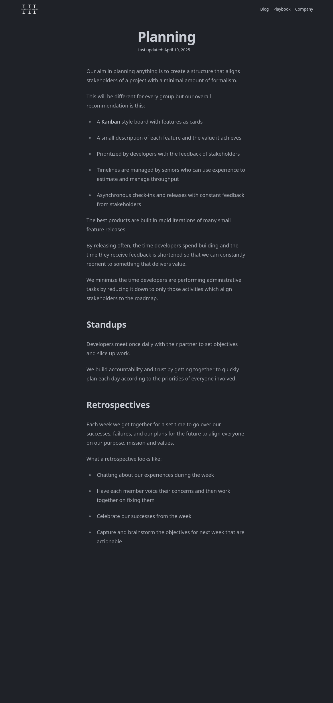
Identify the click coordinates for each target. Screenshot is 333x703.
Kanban (110, 121)
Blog (264, 9)
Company (304, 9)
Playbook (282, 9)
